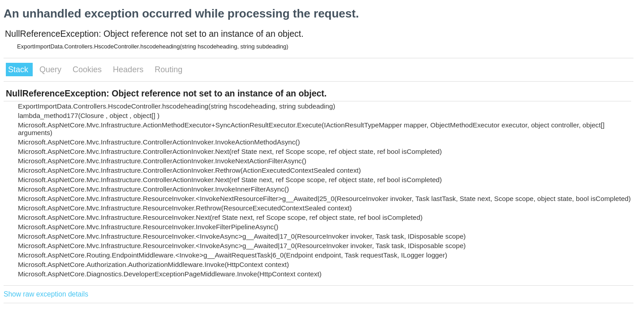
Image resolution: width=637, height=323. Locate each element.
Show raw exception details (46, 294)
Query (51, 69)
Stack (19, 69)
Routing (168, 69)
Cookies (88, 69)
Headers (129, 69)
